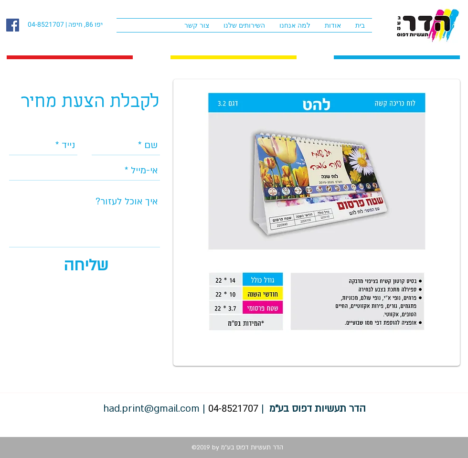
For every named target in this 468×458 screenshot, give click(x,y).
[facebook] (12, 25)
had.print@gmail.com (151, 408)
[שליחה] (86, 266)
